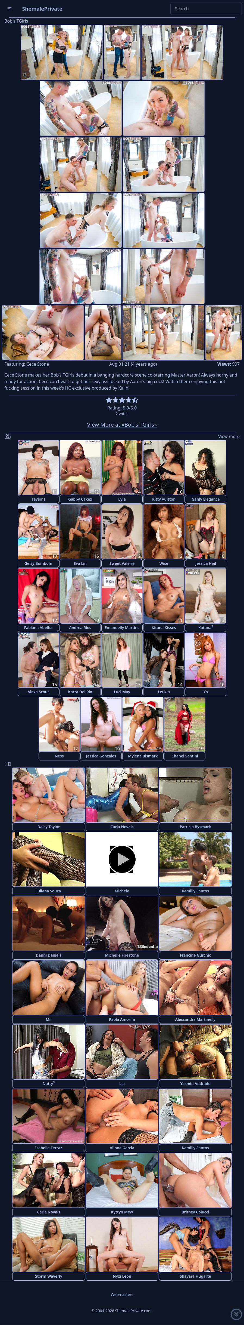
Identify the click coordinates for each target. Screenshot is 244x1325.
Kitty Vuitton (164, 499)
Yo (206, 691)
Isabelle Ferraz (48, 1147)
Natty (49, 1083)
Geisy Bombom (38, 563)
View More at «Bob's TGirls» (122, 424)
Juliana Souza (48, 890)
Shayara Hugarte (195, 1276)
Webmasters (122, 1294)
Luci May (122, 691)
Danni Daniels (48, 955)
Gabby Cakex (80, 499)
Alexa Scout (38, 691)
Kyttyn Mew (122, 1212)
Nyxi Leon (122, 1276)
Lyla (122, 499)
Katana (205, 627)
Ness (59, 756)
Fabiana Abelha (38, 627)
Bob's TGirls (16, 21)
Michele (122, 890)
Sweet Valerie (122, 563)
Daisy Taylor (48, 826)
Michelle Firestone (122, 955)
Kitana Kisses (164, 627)
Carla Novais (121, 826)
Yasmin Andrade (195, 1083)
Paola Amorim (122, 1019)
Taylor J (38, 499)
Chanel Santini (184, 756)
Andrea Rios (80, 627)
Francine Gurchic (195, 955)
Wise (163, 563)
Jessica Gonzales (101, 756)
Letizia (164, 691)
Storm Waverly (48, 1276)
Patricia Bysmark (195, 826)
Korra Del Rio (80, 691)
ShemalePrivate (42, 8)
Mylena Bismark (143, 756)
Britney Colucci (195, 1212)
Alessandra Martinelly (195, 1019)
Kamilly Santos (195, 890)
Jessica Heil (205, 563)
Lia (122, 1083)
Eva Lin (80, 563)
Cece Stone (37, 364)
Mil (49, 1019)
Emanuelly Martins (122, 627)
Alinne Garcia (122, 1147)
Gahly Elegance (206, 499)
